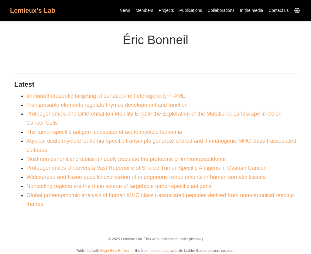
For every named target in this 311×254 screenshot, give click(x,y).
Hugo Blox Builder (114, 251)
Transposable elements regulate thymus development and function (107, 105)
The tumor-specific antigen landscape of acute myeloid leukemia (104, 132)
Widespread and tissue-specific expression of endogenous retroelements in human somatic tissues (145, 177)
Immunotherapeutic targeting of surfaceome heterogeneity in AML (105, 96)
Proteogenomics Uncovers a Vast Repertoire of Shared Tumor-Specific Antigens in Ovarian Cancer (145, 168)
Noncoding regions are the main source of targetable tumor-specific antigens (118, 186)
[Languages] (297, 10)
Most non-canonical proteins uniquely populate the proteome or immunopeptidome (126, 159)
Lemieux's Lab (32, 10)
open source (160, 251)
